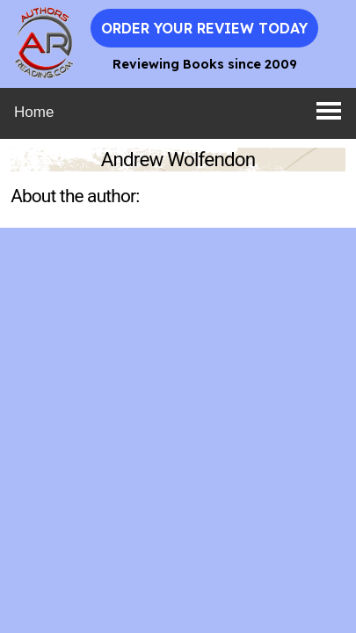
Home (34, 112)
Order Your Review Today (204, 28)
